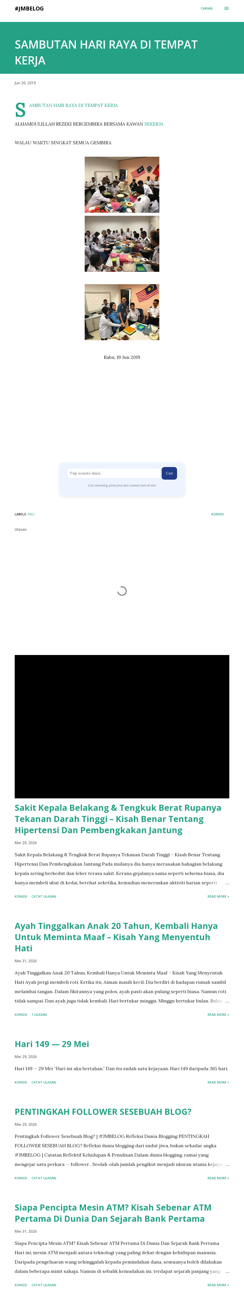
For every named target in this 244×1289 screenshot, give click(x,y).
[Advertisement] (122, 413)
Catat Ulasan (43, 896)
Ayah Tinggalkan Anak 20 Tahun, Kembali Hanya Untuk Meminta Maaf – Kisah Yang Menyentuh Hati (116, 937)
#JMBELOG (29, 8)
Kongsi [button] (217, 514)
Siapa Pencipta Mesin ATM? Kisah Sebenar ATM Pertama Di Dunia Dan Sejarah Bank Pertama (113, 1213)
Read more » (218, 896)
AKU (31, 514)
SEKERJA (154, 124)
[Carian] (207, 8)
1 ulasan (39, 1014)
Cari (169, 473)
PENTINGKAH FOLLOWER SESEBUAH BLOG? (103, 1111)
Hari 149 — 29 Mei (52, 1044)
